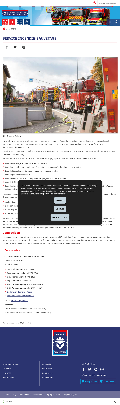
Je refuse (60, 209)
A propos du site (54, 394)
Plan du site (24, 394)
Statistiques (47, 377)
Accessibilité (38, 394)
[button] (110, 22)
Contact (6, 394)
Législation (47, 368)
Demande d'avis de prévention (20, 295)
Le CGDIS (12, 29)
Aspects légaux (70, 394)
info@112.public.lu (19, 300)
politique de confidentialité (54, 194)
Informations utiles (11, 364)
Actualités (46, 364)
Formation (7, 368)
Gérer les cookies (60, 217)
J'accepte (60, 200)
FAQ (14, 394)
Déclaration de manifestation (19, 292)
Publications (47, 373)
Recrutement (8, 377)
